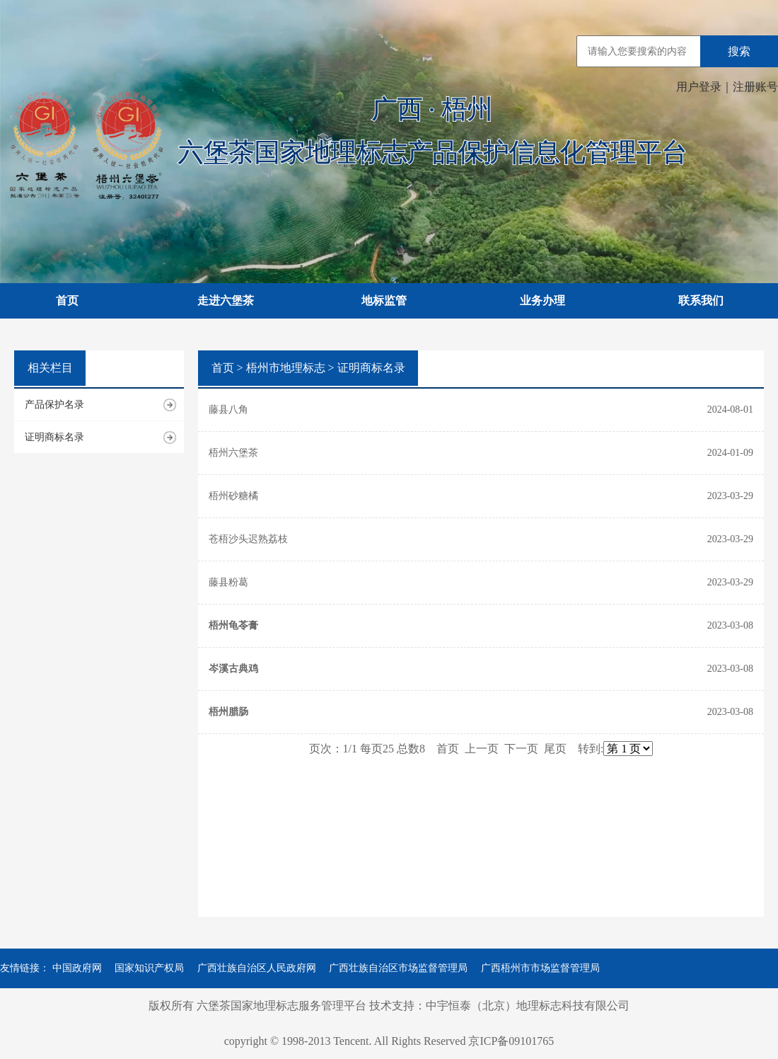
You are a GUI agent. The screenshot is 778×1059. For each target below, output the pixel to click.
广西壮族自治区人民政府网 (256, 968)
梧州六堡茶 (233, 452)
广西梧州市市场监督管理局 (540, 968)
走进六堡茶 (225, 300)
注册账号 (755, 87)
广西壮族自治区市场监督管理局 (398, 968)
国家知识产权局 (149, 968)
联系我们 (701, 300)
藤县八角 (228, 409)
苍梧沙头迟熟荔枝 (248, 539)
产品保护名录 (54, 404)
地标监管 (384, 300)
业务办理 (542, 300)
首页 (67, 300)
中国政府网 (77, 968)
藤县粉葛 (228, 582)
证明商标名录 (54, 437)
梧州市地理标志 (285, 368)
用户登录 (698, 87)
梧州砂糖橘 (233, 496)
